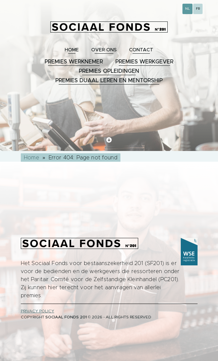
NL (187, 8)
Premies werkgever (144, 61)
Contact (141, 50)
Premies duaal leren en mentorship (109, 80)
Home (72, 50)
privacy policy (37, 311)
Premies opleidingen (109, 71)
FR (198, 8)
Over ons (104, 50)
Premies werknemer (74, 61)
